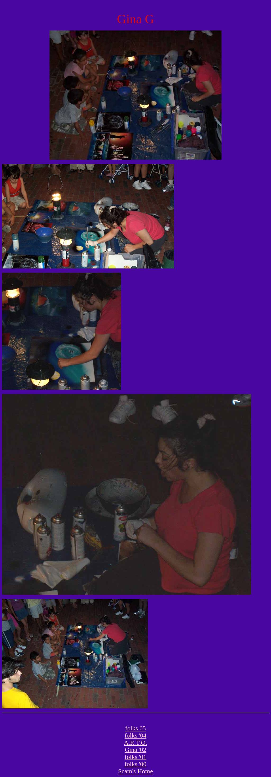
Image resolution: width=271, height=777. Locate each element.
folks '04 (135, 735)
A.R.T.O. (135, 742)
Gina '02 (135, 749)
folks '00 (135, 764)
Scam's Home (135, 771)
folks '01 (135, 756)
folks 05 (135, 728)
